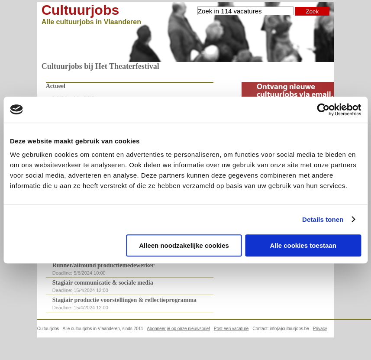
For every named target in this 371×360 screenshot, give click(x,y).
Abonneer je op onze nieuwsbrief (178, 328)
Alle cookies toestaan (303, 245)
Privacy (320, 328)
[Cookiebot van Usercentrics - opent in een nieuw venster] (323, 109)
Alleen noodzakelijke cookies (184, 245)
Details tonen (322, 219)
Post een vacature (231, 328)
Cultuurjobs (80, 10)
